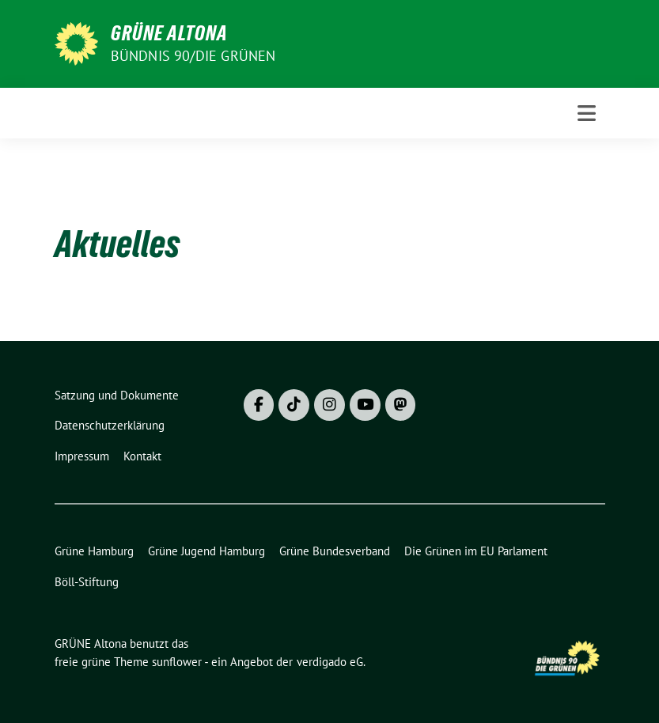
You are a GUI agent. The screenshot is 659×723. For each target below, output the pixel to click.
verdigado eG (330, 661)
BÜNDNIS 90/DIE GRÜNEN (193, 56)
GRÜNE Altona (169, 33)
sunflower (177, 661)
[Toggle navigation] (586, 113)
